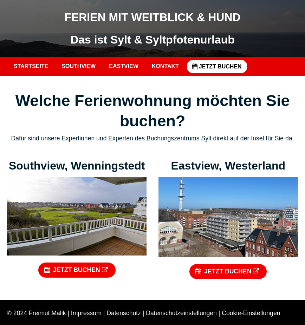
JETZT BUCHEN (217, 66)
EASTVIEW (123, 66)
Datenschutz (123, 313)
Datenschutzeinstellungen (181, 313)
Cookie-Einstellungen (251, 313)
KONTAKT (165, 66)
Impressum (86, 313)
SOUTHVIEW (78, 66)
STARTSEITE (31, 66)
